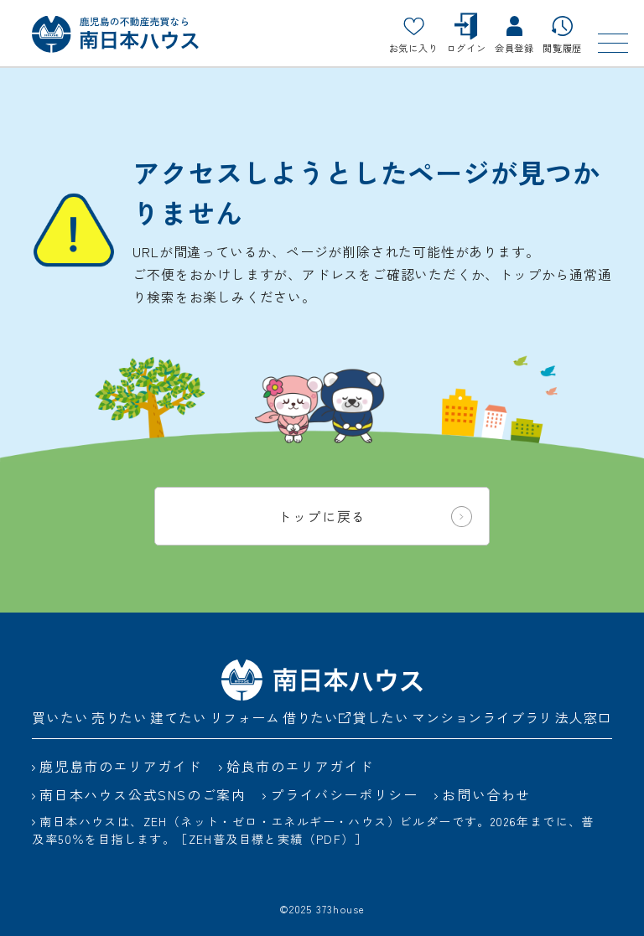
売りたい (119, 717)
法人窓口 (583, 717)
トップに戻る (375, 516)
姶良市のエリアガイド (300, 766)
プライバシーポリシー (344, 794)
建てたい (178, 717)
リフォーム (245, 717)
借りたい (317, 717)
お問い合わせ (486, 794)
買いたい (60, 717)
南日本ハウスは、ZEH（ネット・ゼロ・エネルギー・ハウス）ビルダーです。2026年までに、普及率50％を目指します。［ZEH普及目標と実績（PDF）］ (313, 830)
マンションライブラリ (482, 717)
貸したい (381, 717)
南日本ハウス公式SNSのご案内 (142, 794)
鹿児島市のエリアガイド (120, 766)
